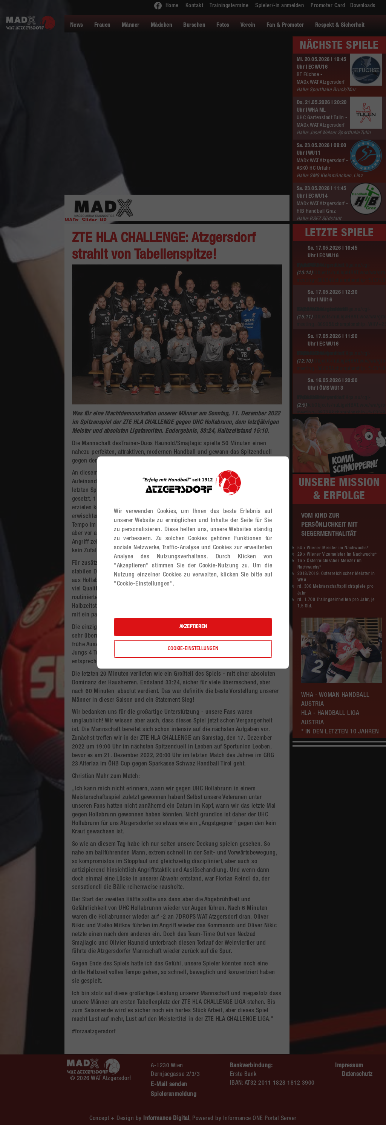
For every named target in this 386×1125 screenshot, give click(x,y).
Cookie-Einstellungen (193, 649)
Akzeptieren (193, 627)
